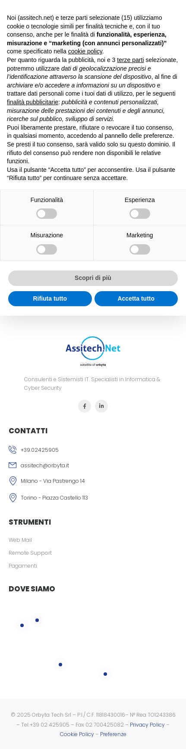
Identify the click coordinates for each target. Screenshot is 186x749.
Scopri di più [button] (93, 277)
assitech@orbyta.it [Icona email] (45, 465)
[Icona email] (93, 466)
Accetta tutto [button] (135, 298)
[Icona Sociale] (84, 406)
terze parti (130, 59)
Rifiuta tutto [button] (50, 298)
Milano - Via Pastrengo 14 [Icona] (53, 481)
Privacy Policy (147, 724)
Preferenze (113, 734)
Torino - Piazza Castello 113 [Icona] (54, 497)
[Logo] (93, 351)
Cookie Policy (77, 734)
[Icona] (93, 482)
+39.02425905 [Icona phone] (40, 450)
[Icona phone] (93, 451)
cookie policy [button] (85, 51)
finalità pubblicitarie (32, 102)
